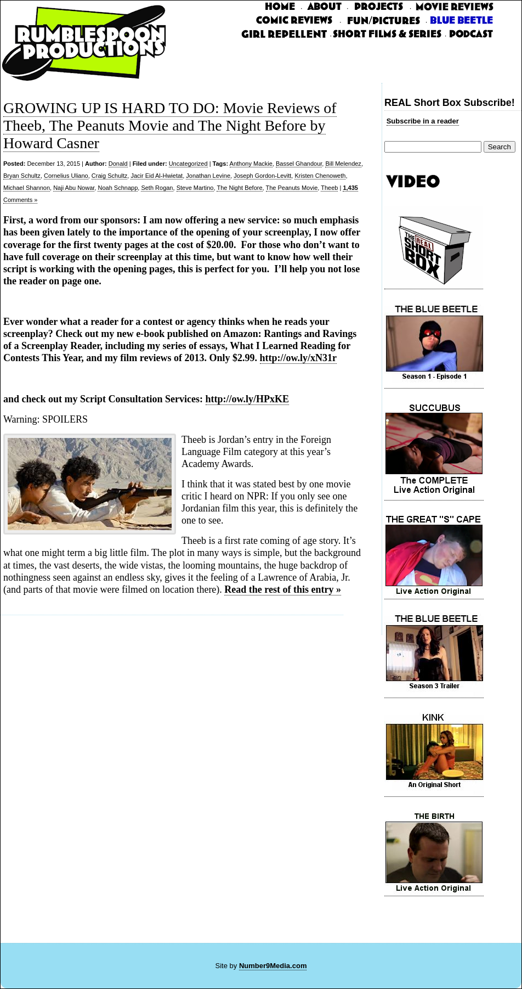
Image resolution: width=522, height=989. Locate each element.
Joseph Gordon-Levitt (262, 175)
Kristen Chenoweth (319, 175)
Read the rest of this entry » (282, 589)
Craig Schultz (109, 175)
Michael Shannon (26, 187)
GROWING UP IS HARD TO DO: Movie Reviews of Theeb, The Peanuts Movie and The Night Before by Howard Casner (170, 125)
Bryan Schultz (22, 175)
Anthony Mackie (251, 163)
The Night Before (239, 187)
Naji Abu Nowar (73, 187)
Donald (118, 163)
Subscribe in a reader (423, 121)
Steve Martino (195, 187)
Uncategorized (188, 163)
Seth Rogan (157, 187)
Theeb (329, 187)
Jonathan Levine (208, 175)
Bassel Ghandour (299, 163)
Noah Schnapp (118, 187)
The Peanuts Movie (292, 187)
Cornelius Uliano (66, 175)
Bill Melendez (343, 163)
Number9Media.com (273, 966)
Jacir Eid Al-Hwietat (156, 175)
